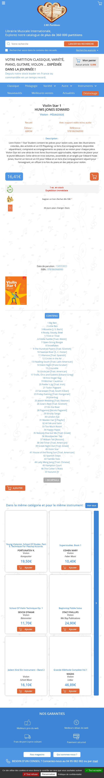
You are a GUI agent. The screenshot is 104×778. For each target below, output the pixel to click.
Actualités (69, 93)
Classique (13, 86)
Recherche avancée (86, 50)
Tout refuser (31, 774)
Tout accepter (93, 770)
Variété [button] (49, 86)
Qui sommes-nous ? (67, 754)
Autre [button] (67, 86)
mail (95, 761)
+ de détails (52, 480)
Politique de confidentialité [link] (70, 774)
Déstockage (90, 93)
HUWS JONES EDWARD (52, 109)
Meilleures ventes (42, 93)
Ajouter (94, 176)
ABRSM (28, 131)
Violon (44, 114)
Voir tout (91, 505)
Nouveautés (14, 93)
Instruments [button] (87, 86)
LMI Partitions (52, 25)
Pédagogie (31, 86)
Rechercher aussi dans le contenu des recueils (33, 50)
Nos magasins (37, 754)
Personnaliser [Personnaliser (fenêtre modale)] (48, 774)
